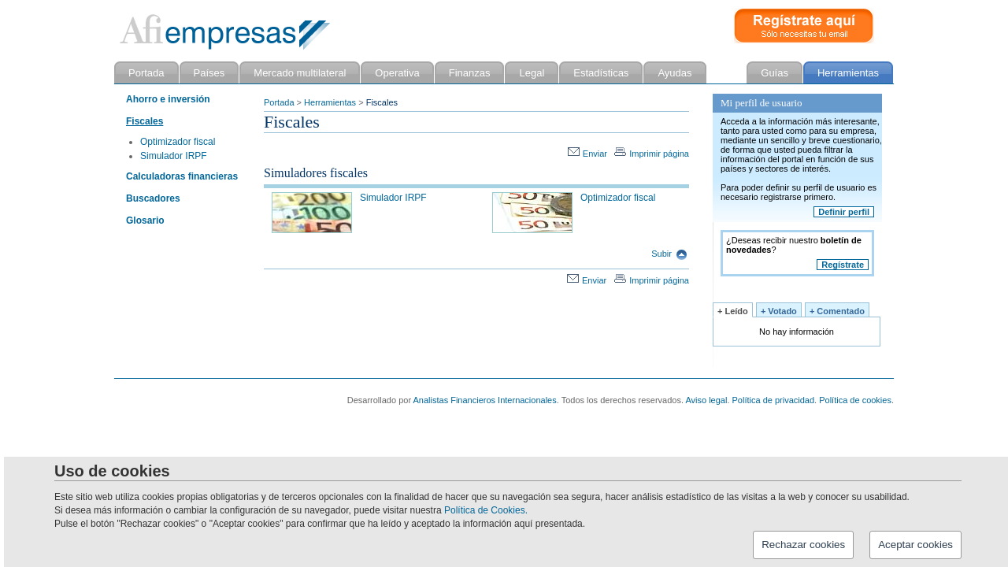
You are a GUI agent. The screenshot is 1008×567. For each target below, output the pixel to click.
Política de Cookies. (486, 510)
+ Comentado (837, 311)
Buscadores (153, 198)
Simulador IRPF (173, 155)
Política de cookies (855, 400)
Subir (669, 253)
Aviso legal (706, 400)
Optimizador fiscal (177, 141)
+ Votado (779, 311)
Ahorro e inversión (168, 99)
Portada (279, 102)
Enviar (587, 153)
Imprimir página (651, 153)
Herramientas (330, 102)
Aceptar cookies (915, 544)
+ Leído (732, 311)
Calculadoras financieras (182, 176)
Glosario (145, 220)
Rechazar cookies (803, 544)
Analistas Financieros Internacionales (485, 400)
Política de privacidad (773, 400)
